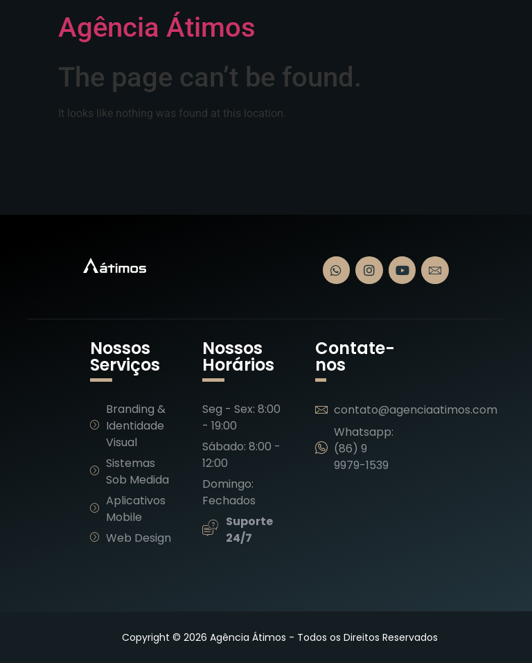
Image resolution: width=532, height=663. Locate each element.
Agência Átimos (157, 27)
